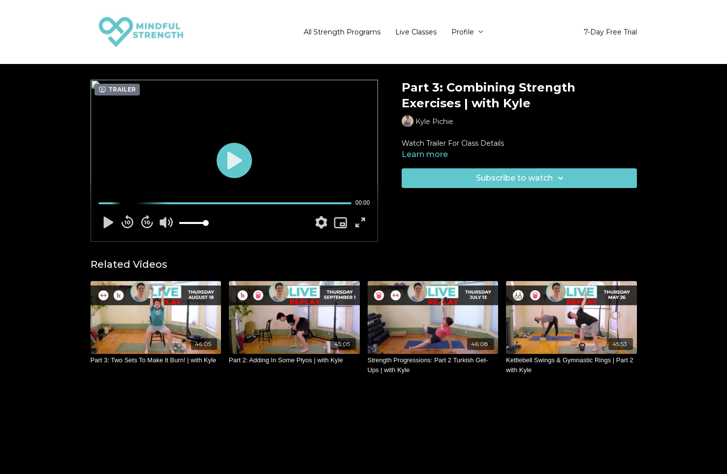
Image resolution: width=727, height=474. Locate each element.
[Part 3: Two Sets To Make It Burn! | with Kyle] (156, 360)
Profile (467, 32)
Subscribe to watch (521, 178)
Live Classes (416, 32)
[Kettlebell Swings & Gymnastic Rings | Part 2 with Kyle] (571, 365)
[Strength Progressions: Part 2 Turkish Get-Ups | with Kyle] (433, 365)
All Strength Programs (342, 32)
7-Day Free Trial (610, 32)
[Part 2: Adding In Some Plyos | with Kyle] (294, 360)
